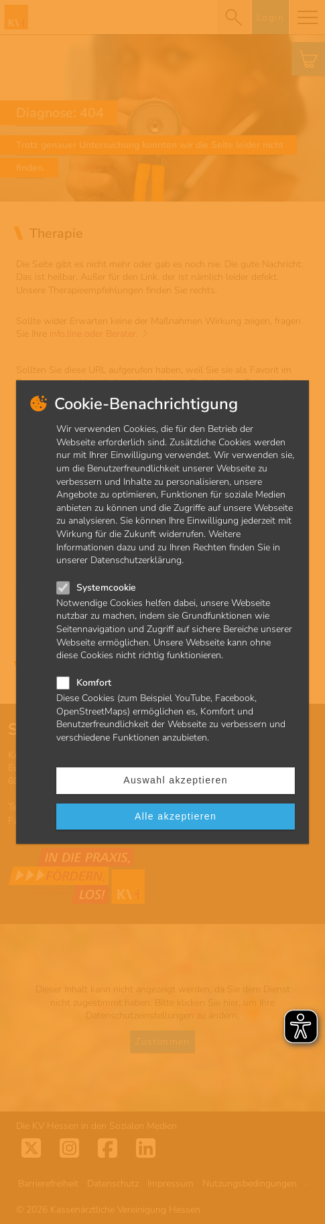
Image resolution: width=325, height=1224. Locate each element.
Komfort (93, 682)
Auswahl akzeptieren (175, 780)
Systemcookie (106, 587)
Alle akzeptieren (175, 816)
